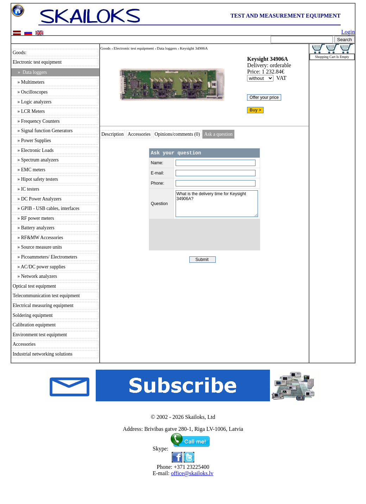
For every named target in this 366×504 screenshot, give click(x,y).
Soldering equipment (33, 315)
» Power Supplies (32, 140)
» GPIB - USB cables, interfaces (46, 208)
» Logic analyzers (32, 101)
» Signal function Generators (42, 130)
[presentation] (204, 234)
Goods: (19, 52)
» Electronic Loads (33, 150)
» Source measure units (37, 247)
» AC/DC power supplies (39, 266)
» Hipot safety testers (35, 179)
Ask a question (218, 134)
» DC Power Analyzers (37, 199)
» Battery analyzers (34, 227)
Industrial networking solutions (42, 354)
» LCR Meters (29, 111)
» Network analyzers (35, 276)
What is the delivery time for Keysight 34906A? (217, 203)
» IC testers (26, 189)
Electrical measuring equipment (43, 305)
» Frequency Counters (36, 121)
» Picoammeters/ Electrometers (45, 257)
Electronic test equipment (37, 62)
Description (112, 134)
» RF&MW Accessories (38, 237)
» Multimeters (28, 82)
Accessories (24, 344)
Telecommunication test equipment (46, 295)
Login (348, 32)
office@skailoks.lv (192, 473)
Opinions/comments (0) (177, 134)
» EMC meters (29, 169)
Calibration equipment (34, 324)
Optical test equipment (34, 286)
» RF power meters (33, 218)
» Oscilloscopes (30, 92)
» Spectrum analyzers (36, 159)
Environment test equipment (40, 334)
